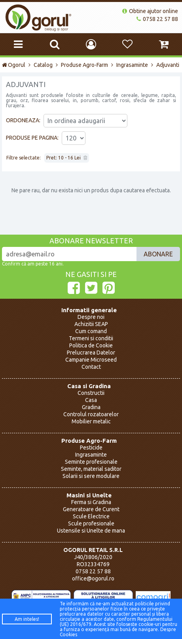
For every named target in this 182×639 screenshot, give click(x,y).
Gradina (91, 407)
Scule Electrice (91, 516)
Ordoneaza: (23, 120)
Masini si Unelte (89, 495)
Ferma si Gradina (91, 502)
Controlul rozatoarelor (91, 414)
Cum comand (91, 331)
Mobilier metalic (91, 421)
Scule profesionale (91, 523)
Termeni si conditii (91, 338)
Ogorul (13, 65)
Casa (91, 400)
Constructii (91, 393)
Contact (91, 367)
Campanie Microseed (91, 359)
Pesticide (91, 447)
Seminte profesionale (91, 462)
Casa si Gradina (89, 386)
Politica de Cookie (91, 345)
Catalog (43, 65)
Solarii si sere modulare (91, 476)
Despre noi (91, 317)
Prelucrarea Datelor (91, 352)
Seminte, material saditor (91, 469)
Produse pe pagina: (32, 138)
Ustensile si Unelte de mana (91, 530)
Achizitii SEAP (91, 324)
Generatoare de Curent (91, 509)
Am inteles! (27, 619)
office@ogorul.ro (93, 578)
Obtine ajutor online (150, 11)
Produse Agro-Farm (84, 65)
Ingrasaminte (132, 65)
